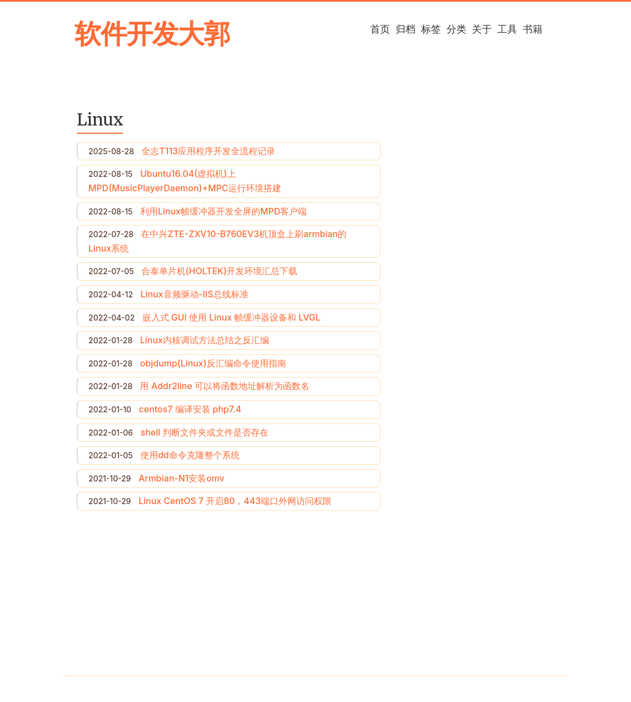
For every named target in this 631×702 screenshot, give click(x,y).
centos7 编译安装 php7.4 (190, 409)
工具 (507, 29)
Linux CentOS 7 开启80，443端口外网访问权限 (235, 500)
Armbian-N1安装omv (182, 478)
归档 (406, 29)
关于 (482, 29)
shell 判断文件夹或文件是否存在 (204, 432)
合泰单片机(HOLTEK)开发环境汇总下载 (219, 270)
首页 (380, 29)
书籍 (533, 29)
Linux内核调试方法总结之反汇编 (204, 339)
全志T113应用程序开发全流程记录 (208, 150)
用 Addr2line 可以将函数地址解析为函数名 (224, 385)
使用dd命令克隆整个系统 (190, 454)
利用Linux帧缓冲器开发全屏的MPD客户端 (223, 211)
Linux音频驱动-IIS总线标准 (194, 294)
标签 (431, 29)
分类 (456, 29)
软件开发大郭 (152, 33)
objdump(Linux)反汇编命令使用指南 (213, 363)
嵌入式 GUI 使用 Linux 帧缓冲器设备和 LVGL (231, 317)
